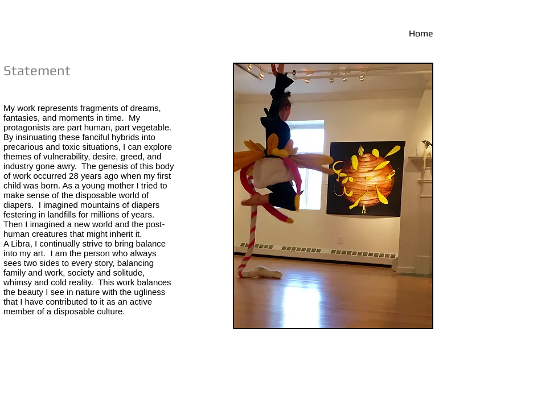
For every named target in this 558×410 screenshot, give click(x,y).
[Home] (381, 34)
